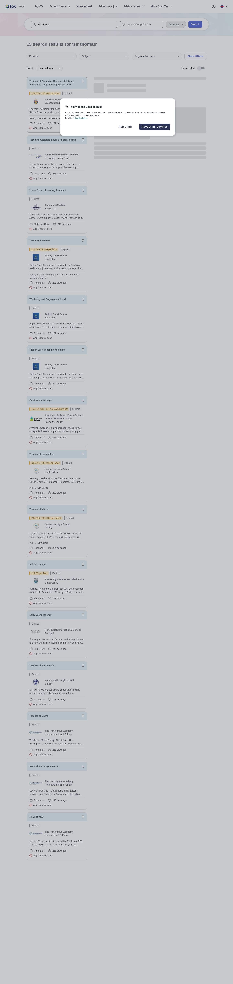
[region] (117, 117)
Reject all (125, 126)
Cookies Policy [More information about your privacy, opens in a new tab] (81, 118)
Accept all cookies (155, 126)
